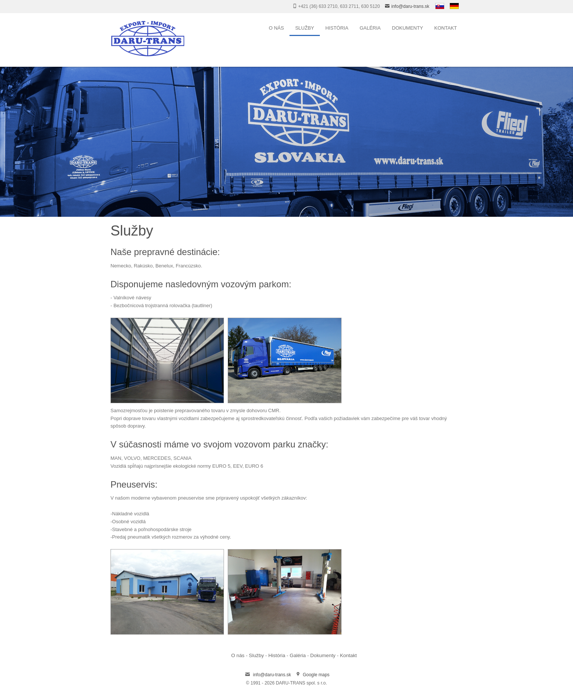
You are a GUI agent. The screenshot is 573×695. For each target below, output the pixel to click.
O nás (276, 28)
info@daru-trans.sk (410, 6)
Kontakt (445, 28)
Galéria (370, 28)
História (336, 28)
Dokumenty (407, 28)
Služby (304, 28)
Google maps (316, 674)
